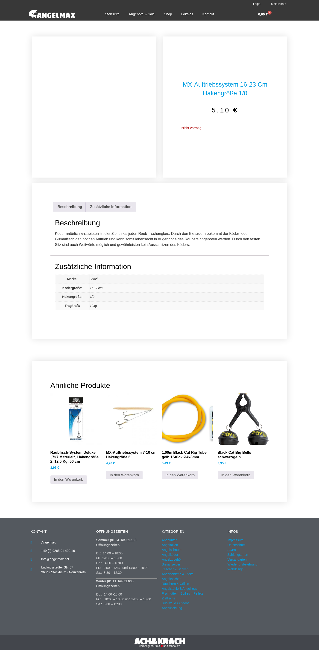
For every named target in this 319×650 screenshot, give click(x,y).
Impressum (235, 540)
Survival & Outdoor (175, 603)
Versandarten (237, 559)
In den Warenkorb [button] (68, 479)
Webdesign (236, 569)
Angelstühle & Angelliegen (180, 588)
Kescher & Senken (175, 569)
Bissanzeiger (171, 564)
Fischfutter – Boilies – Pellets (182, 593)
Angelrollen (170, 545)
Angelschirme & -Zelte (178, 574)
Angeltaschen (171, 579)
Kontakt (208, 14)
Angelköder (170, 554)
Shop (168, 14)
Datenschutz (237, 545)
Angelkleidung (172, 608)
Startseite (112, 14)
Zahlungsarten (238, 554)
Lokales (187, 14)
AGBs (232, 550)
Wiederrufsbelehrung (243, 564)
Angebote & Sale (142, 14)
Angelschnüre (172, 550)
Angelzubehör (172, 559)
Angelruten (170, 540)
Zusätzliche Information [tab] (111, 207)
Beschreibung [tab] (70, 207)
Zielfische (169, 598)
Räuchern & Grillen (175, 584)
